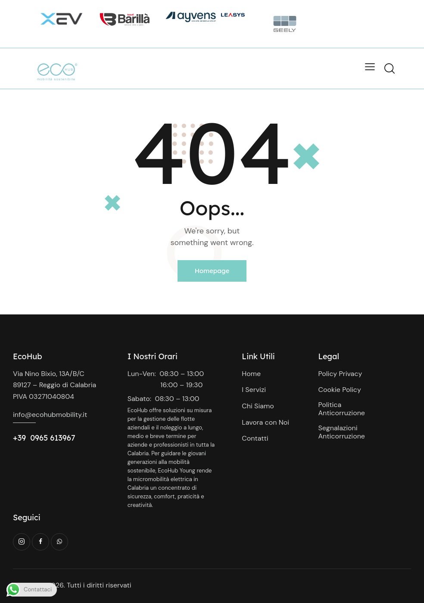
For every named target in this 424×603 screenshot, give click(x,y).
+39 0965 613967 (44, 438)
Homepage (212, 271)
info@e (24, 414)
